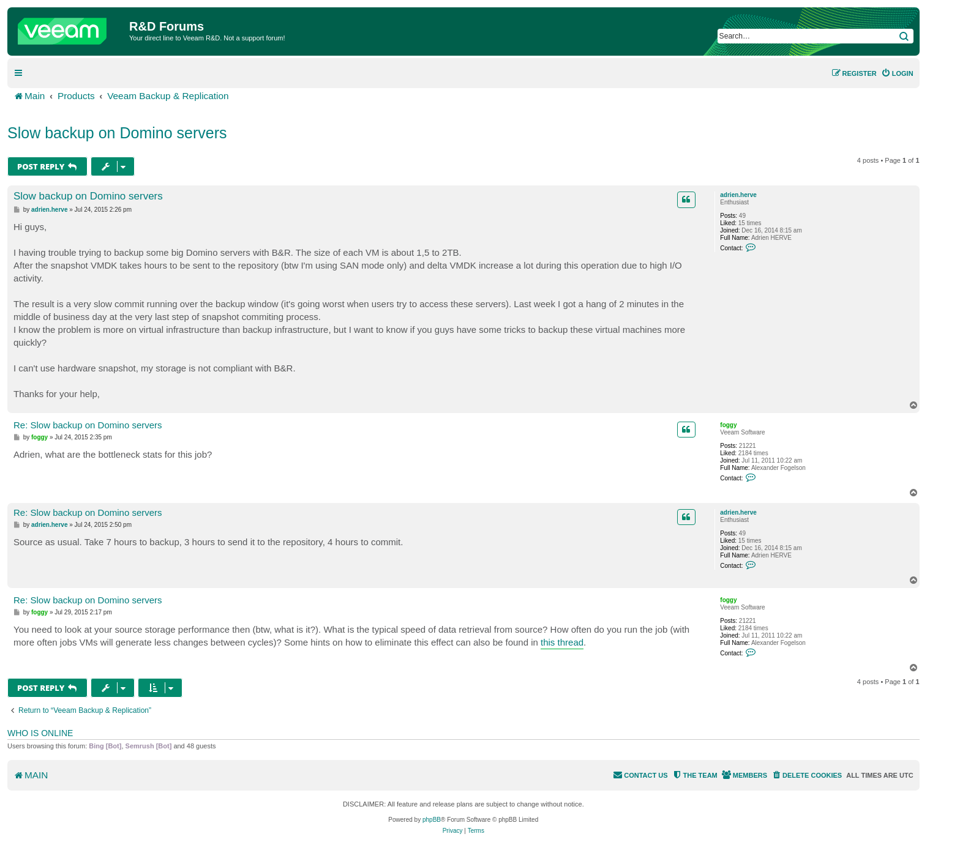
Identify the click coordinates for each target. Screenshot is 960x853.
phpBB (431, 819)
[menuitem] (897, 73)
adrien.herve (738, 195)
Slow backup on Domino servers (117, 132)
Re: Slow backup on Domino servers (87, 425)
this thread (562, 642)
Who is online (40, 733)
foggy (728, 425)
